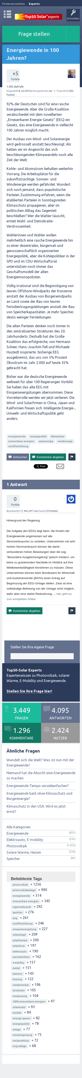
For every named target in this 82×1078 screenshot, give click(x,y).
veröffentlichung (18, 446)
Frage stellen (34, 34)
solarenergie (46, 441)
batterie (17, 973)
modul (16, 968)
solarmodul (19, 1007)
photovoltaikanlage (24, 890)
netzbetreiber (21, 985)
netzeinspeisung (22, 1035)
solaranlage (19, 934)
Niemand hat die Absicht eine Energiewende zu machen (41, 775)
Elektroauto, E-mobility (25, 840)
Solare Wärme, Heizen (24, 852)
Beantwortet (13, 511)
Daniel (41, 511)
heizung (17, 979)
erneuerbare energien (21, 441)
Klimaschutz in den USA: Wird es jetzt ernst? (36, 808)
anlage (17, 1029)
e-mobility (18, 962)
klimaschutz (57, 436)
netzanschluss (21, 1040)
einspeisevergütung (24, 929)
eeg (15, 918)
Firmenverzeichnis (13, 3)
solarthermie (20, 940)
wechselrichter (21, 957)
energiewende (17, 436)
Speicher (13, 859)
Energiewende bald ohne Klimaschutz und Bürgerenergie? (39, 796)
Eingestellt (12, 91)
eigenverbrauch (22, 907)
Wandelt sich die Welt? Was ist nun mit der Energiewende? (40, 762)
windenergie (65, 441)
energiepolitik (38, 436)
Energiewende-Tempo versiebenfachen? (38, 786)
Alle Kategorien (19, 827)
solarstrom (19, 946)
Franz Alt (61, 91)
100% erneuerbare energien (29, 1001)
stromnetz (18, 990)
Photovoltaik (17, 846)
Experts (34, 3)
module (17, 1012)
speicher (18, 912)
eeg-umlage (19, 1046)
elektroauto (20, 951)
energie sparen (21, 1018)
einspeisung (20, 996)
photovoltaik (20, 884)
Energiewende (40, 91)
